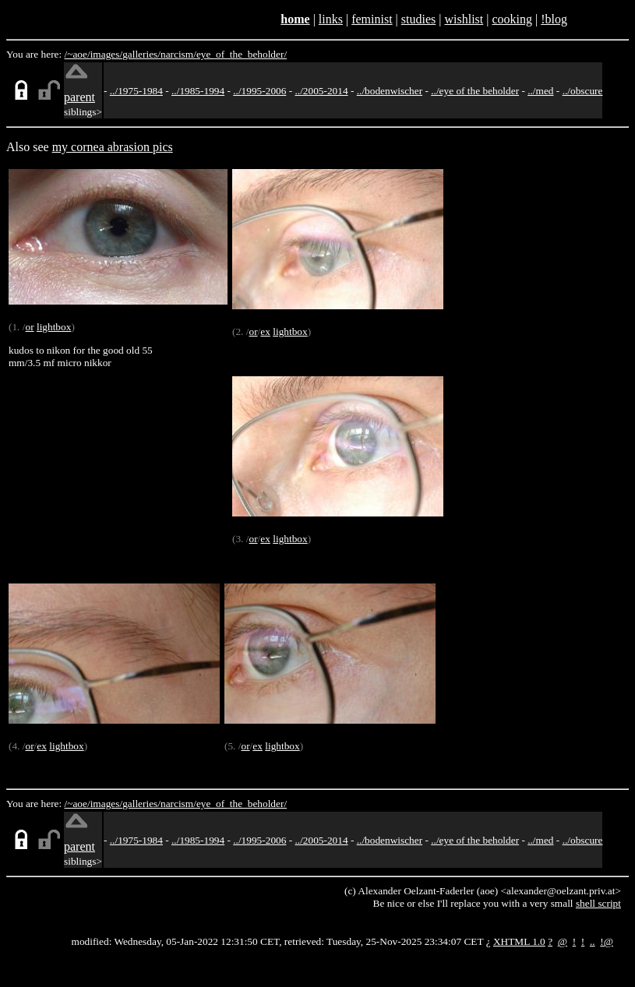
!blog (554, 19)
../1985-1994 (197, 91)
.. (592, 941)
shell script (598, 903)
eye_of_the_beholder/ (241, 54)
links (331, 19)
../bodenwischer (389, 91)
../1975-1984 (136, 91)
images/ (106, 54)
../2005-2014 (321, 91)
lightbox (54, 327)
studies (418, 19)
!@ (606, 941)
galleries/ (141, 54)
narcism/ (178, 54)
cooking (512, 19)
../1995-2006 (259, 91)
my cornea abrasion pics (112, 146)
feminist (371, 19)
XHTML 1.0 (519, 941)
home (294, 19)
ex (265, 331)
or (29, 327)
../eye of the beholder (475, 91)
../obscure (583, 91)
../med (540, 91)
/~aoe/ (77, 54)
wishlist (463, 19)
